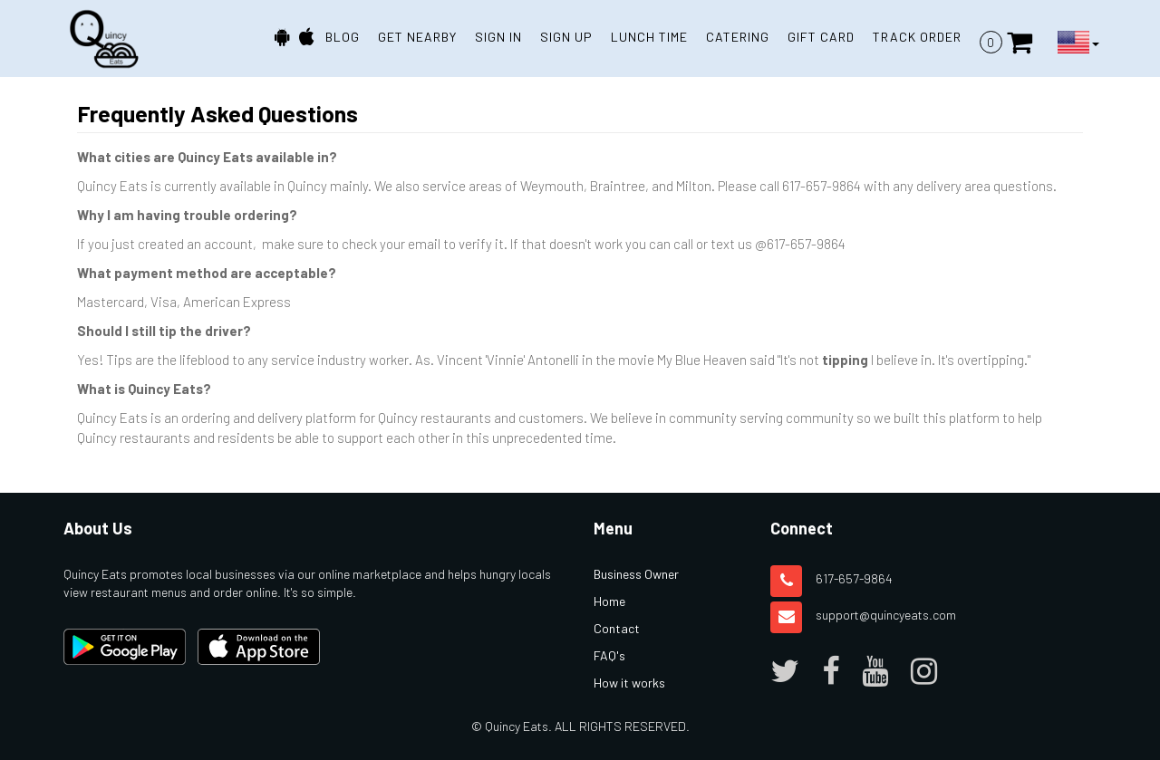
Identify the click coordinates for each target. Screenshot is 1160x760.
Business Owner (636, 574)
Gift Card (821, 36)
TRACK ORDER (917, 36)
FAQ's (609, 655)
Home (609, 601)
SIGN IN (498, 36)
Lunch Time (649, 36)
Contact (617, 628)
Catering (737, 36)
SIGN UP (566, 36)
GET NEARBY (417, 36)
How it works (629, 682)
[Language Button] (1078, 42)
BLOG (342, 36)
